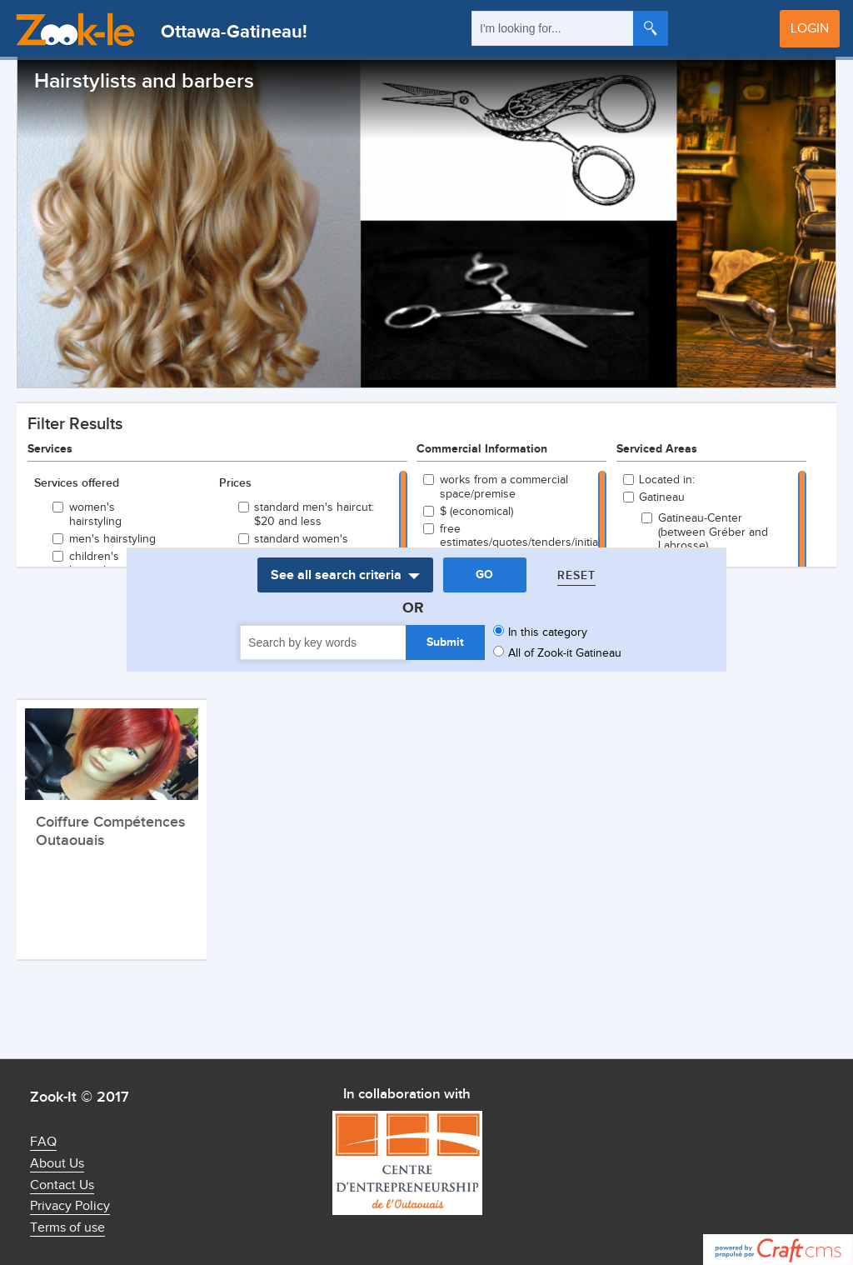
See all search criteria (336, 575)
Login (810, 29)
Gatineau (662, 497)
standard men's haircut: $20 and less (314, 514)
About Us (57, 1164)
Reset (576, 575)
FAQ (43, 1142)
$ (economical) (476, 511)
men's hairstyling (112, 539)
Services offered (76, 483)
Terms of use (67, 1228)
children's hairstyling (95, 564)
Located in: (667, 480)
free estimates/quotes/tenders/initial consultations (510, 543)
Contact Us (62, 1185)
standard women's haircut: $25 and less (308, 546)
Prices (235, 483)
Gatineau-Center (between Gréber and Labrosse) (713, 532)
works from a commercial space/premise (504, 487)
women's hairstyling (95, 514)
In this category (547, 632)
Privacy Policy (70, 1206)
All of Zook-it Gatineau (564, 653)
